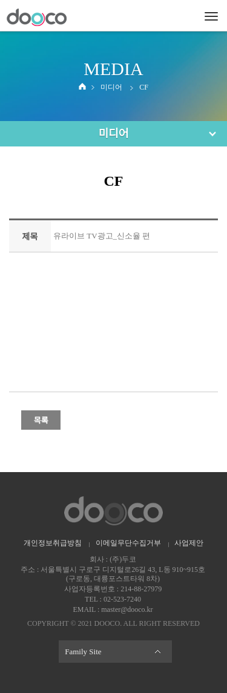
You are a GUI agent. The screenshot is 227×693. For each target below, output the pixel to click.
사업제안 (188, 543)
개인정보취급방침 (53, 543)
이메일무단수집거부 (128, 543)
